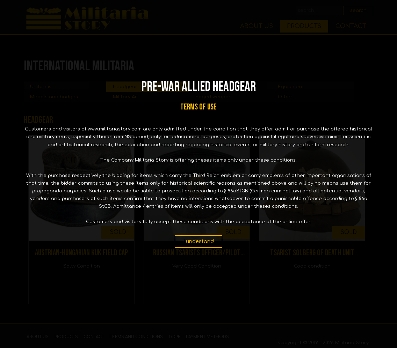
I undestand (198, 241)
